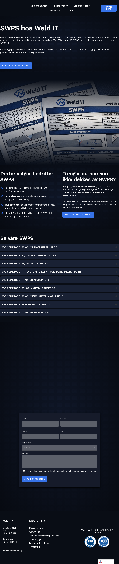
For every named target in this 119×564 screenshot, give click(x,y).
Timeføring (34, 547)
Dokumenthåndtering (39, 543)
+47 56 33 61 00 (10, 542)
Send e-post (8, 539)
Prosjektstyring (36, 528)
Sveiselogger (35, 539)
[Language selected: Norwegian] (106, 561)
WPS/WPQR (35, 532)
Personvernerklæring (88, 471)
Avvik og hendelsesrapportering (44, 536)
